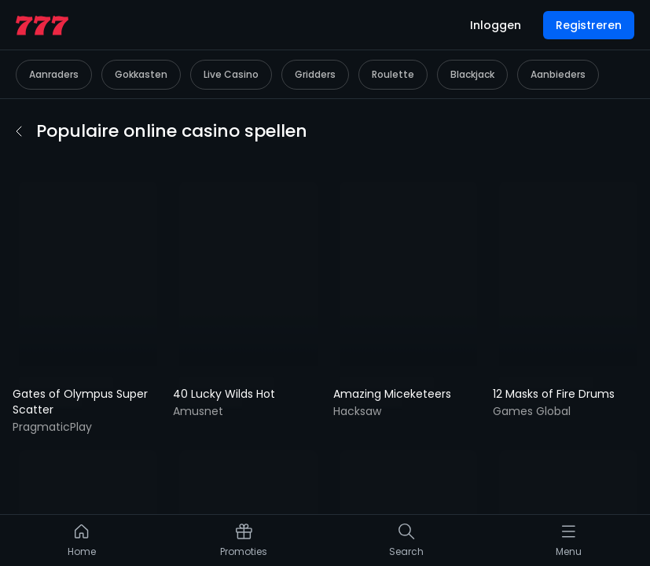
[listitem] (81, 544)
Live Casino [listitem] (231, 46)
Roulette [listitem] (393, 46)
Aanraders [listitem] (54, 46)
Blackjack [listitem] (472, 46)
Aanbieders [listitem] (558, 46)
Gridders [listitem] (315, 46)
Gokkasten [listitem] (141, 46)
